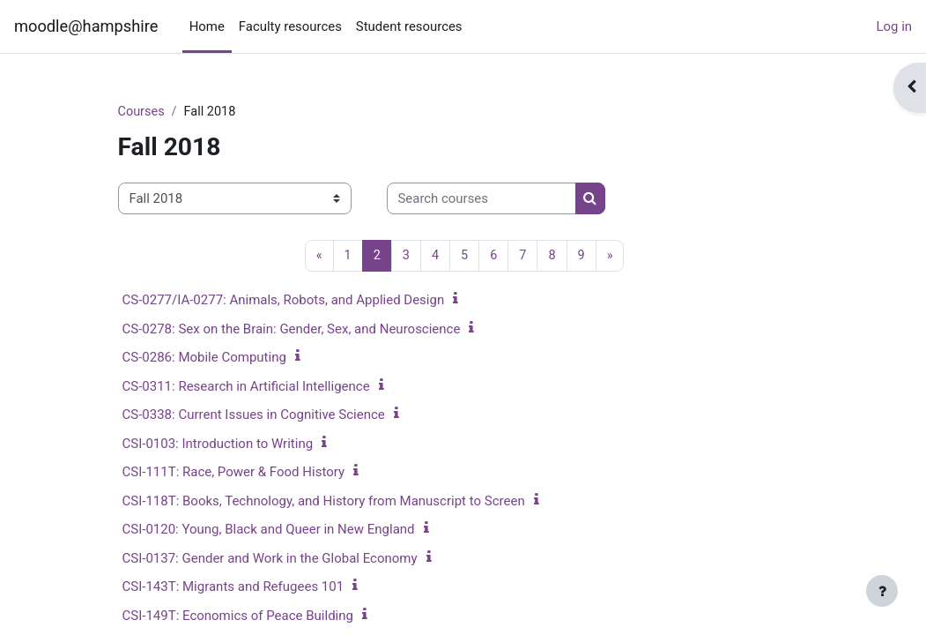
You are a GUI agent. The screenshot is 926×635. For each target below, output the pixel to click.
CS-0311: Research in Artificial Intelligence (246, 387)
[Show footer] (882, 591)
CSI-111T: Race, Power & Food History (233, 473)
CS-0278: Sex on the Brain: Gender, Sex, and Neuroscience (291, 330)
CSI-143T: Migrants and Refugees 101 (233, 587)
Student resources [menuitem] (409, 26)
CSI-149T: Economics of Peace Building (237, 616)
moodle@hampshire (86, 26)
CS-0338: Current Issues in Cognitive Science (253, 415)
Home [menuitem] (207, 26)
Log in (895, 26)
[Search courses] (481, 198)
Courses (142, 112)
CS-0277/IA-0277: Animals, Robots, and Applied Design (283, 301)
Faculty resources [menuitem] (290, 26)
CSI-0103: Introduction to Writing (218, 444)
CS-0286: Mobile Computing (204, 358)
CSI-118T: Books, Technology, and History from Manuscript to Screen (323, 502)
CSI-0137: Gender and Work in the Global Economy (270, 559)
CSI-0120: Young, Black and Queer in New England (268, 530)
